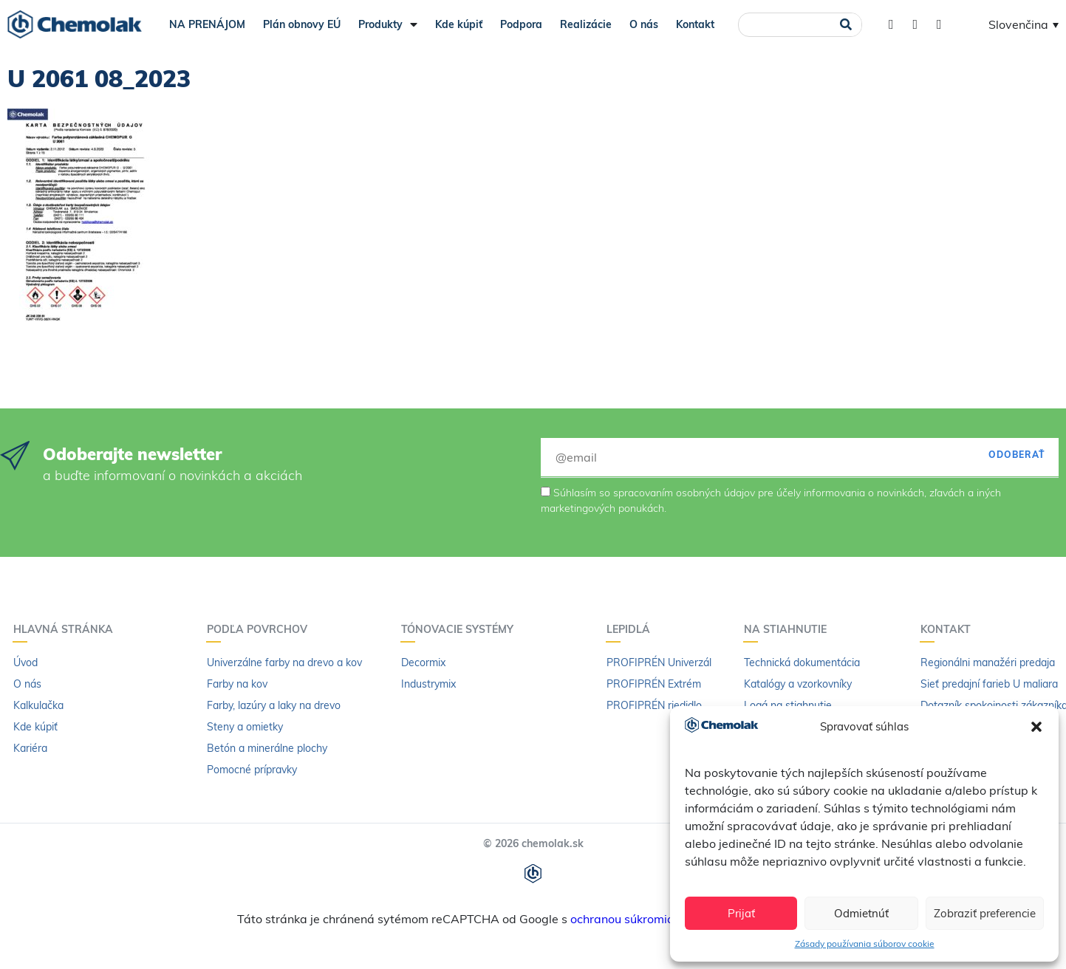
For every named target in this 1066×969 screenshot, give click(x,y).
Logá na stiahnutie (788, 705)
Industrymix (428, 684)
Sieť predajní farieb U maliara (989, 684)
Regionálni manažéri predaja (987, 662)
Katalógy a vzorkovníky (798, 684)
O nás (643, 24)
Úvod (25, 662)
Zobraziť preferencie (985, 913)
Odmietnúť (861, 913)
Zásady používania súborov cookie (865, 943)
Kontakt (695, 24)
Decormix (423, 662)
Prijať (741, 913)
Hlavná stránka (66, 629)
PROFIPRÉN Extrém (654, 684)
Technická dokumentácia (802, 662)
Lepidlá (632, 629)
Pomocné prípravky (252, 769)
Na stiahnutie (789, 629)
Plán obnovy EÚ (302, 24)
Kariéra (30, 748)
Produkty (387, 24)
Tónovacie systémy (461, 629)
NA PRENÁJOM (207, 24)
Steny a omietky (245, 726)
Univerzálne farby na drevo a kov (284, 662)
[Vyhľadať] (845, 24)
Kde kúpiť (458, 24)
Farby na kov (237, 684)
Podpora (521, 24)
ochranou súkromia (622, 918)
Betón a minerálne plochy (267, 748)
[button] (1036, 726)
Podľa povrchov (261, 629)
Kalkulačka (38, 705)
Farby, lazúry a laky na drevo (274, 705)
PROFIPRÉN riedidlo (654, 705)
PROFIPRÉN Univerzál (659, 662)
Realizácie (586, 24)
